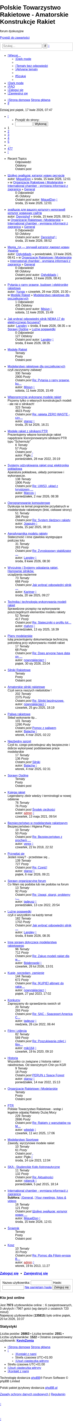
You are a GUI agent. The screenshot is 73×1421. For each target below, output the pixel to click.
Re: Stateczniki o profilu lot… (51, 622)
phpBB (35, 1377)
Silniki (36, 762)
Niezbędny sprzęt (19, 741)
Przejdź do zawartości (15, 37)
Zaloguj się (9, 1273)
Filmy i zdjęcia (17, 1030)
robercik (29, 1180)
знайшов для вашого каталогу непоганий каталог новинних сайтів (36, 211)
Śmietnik (13, 1228)
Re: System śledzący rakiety (51, 520)
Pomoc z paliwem (44, 728)
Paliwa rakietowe (19, 714)
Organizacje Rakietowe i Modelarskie (38, 182)
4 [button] (8, 138)
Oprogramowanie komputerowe (29, 503)
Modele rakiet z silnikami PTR (28, 431)
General (29, 189)
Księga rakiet (16, 792)
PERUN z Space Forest (48, 1075)
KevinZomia (25, 1340)
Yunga (20, 291)
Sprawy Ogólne (18, 329)
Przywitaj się (16, 853)
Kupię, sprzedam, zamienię (26, 973)
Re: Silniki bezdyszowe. (48, 700)
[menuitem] (31, 65)
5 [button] (8, 141)
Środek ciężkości (43, 809)
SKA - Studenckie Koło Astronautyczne (34, 1167)
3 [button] (8, 134)
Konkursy (14, 1000)
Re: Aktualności (42, 1177)
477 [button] (10, 148)
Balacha (29, 731)
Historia (13, 1058)
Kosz (11, 1245)
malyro (28, 626)
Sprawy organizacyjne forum (27, 881)
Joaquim (29, 523)
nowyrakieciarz (34, 660)
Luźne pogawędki (44, 329)
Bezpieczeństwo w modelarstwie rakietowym (38, 823)
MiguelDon (23, 179)
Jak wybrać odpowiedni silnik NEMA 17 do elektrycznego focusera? (36, 320)
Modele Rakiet (20, 295)
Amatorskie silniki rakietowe (26, 687)
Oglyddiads (23, 254)
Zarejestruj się (36, 1273)
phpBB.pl (51, 1387)
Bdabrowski (32, 963)
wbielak (29, 1129)
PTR (11, 1105)
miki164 (29, 1048)
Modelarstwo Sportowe (23, 1139)
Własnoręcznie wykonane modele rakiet (34, 397)
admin (28, 813)
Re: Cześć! (39, 867)
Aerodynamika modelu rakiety (28, 533)
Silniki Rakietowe (19, 670)
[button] (8, 116)
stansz (28, 421)
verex (27, 843)
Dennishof (23, 216)
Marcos (29, 493)
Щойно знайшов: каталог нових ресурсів (36, 175)
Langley (21, 325)
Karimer (29, 591)
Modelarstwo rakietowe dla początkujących (36, 366)
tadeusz (29, 901)
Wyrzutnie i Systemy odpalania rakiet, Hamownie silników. (33, 569)
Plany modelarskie (20, 636)
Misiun (45, 309)
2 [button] (8, 131)
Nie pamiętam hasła (38, 1287)
